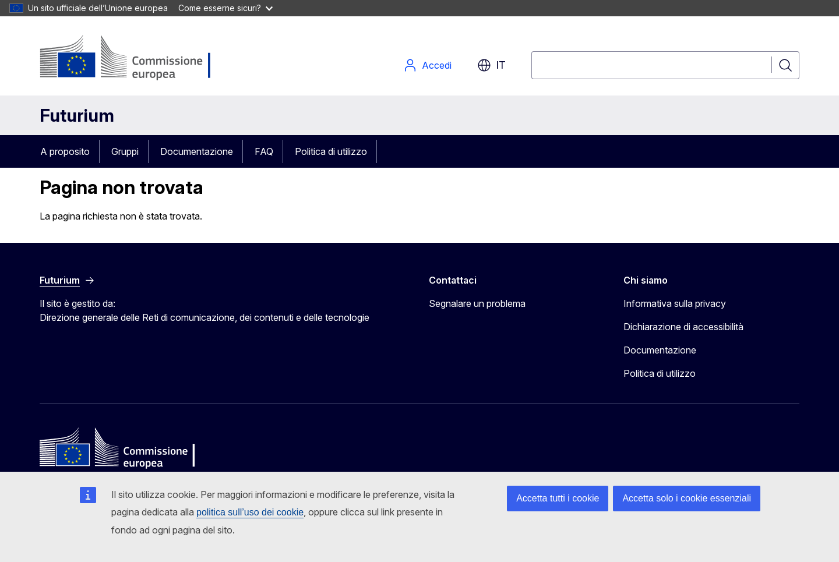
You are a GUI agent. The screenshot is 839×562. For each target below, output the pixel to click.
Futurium (77, 115)
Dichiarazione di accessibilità (683, 327)
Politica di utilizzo (331, 151)
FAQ (264, 151)
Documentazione (196, 151)
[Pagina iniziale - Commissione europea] (132, 58)
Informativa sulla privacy (674, 303)
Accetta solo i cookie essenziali (686, 498)
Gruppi (125, 151)
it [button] (491, 65)
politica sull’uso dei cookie (250, 512)
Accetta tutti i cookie (557, 498)
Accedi (427, 65)
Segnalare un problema (477, 303)
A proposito (65, 151)
